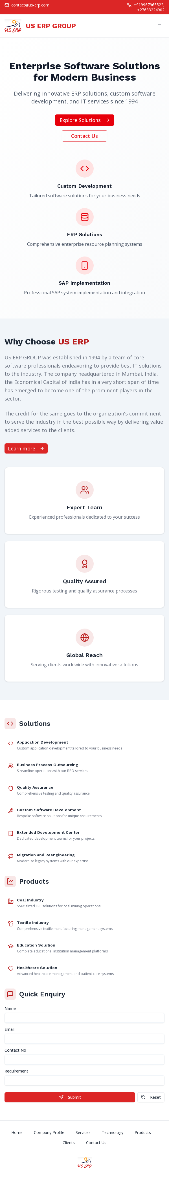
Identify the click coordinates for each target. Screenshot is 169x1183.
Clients (69, 1142)
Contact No (15, 1050)
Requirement (16, 1071)
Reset (151, 1097)
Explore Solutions (85, 120)
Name (10, 1008)
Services (83, 1132)
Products (143, 1132)
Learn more (26, 448)
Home (17, 1132)
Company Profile (49, 1132)
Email (9, 1029)
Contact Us (84, 135)
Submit (70, 1097)
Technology (112, 1132)
